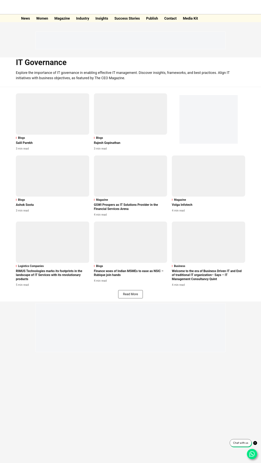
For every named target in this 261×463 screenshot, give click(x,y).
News (25, 18)
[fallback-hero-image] (52, 114)
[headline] (52, 143)
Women (42, 18)
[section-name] (52, 137)
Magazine (62, 18)
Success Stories (127, 18)
